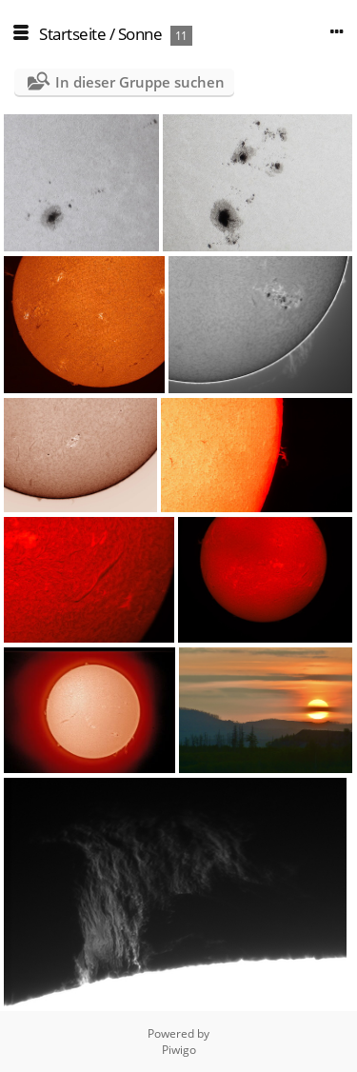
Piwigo (179, 1050)
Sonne (140, 34)
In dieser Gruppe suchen (140, 81)
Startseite (72, 34)
